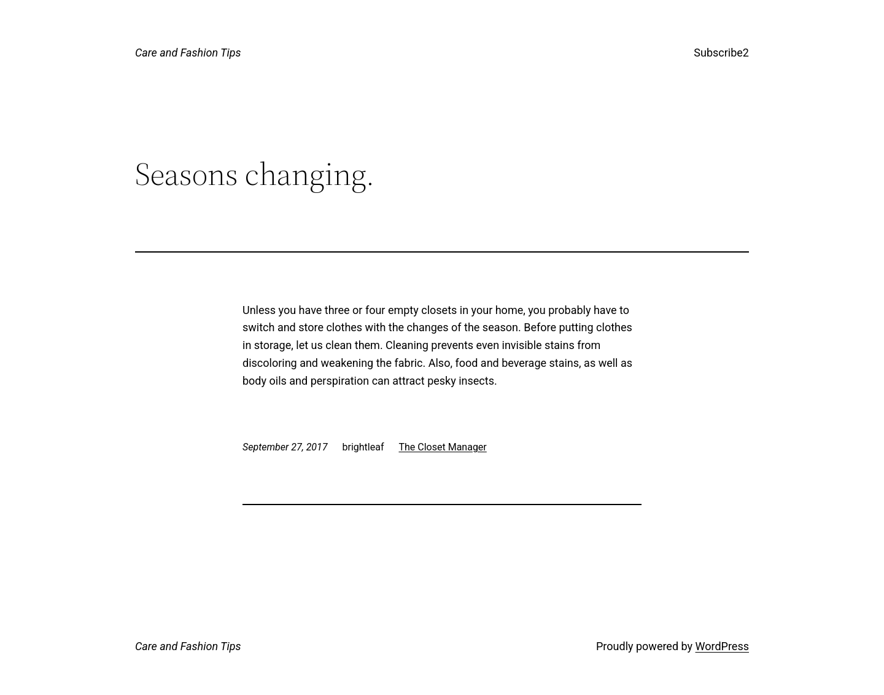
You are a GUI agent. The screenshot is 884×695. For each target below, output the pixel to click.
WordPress (722, 646)
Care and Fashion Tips (188, 52)
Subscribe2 (721, 52)
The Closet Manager (442, 447)
